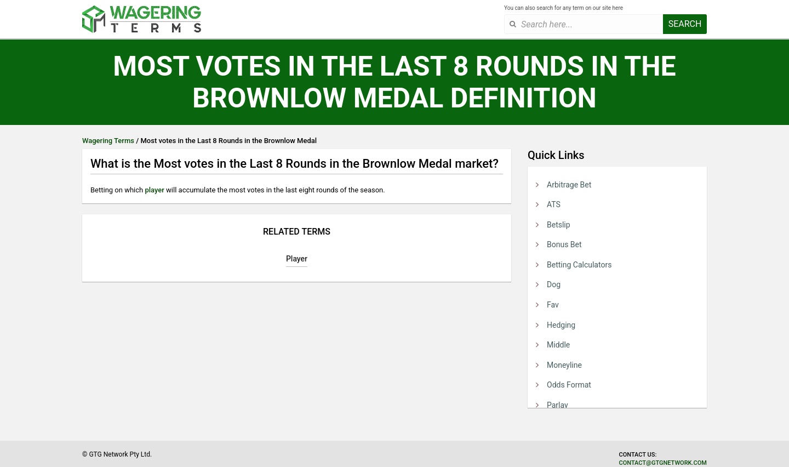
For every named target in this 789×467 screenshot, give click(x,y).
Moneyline (564, 365)
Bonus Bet (564, 244)
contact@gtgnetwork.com (663, 462)
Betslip (558, 224)
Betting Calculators (579, 264)
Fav (553, 304)
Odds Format (569, 384)
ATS (554, 204)
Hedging (561, 325)
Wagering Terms (108, 140)
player (154, 190)
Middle (558, 344)
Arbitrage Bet (569, 184)
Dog (554, 284)
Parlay (557, 405)
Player (296, 258)
